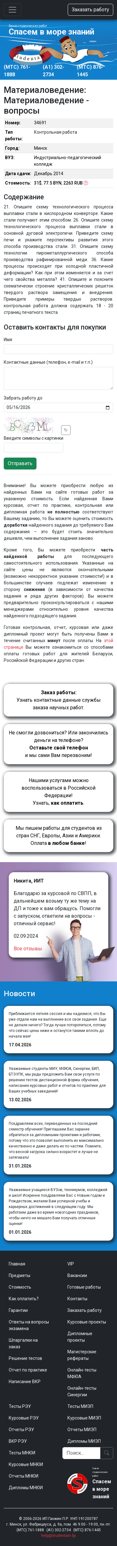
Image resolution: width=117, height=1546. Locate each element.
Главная (17, 1263)
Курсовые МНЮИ (26, 1464)
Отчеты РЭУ (21, 1429)
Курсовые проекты (86, 1321)
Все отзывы (28, 949)
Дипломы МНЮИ (26, 1487)
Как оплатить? (24, 1298)
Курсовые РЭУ (24, 1417)
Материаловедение (44, 90)
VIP (70, 1263)
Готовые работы (84, 1287)
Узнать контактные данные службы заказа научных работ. (59, 700)
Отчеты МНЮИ (23, 1476)
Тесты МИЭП (80, 1406)
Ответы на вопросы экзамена (29, 1325)
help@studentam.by (58, 1535)
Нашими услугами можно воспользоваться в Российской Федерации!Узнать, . (58, 791)
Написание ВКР (25, 1381)
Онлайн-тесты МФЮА (81, 1373)
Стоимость (20, 1287)
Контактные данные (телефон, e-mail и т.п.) (48, 362)
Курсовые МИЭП (84, 1417)
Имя (8, 339)
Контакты (77, 1298)
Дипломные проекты (79, 1337)
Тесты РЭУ (20, 1406)
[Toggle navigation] (12, 9)
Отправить (20, 463)
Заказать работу (90, 10)
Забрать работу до (23, 397)
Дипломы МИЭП (84, 1441)
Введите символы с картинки (33, 438)
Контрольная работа (55, 132)
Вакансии (77, 1275)
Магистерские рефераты (81, 1355)
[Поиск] (81, 1453)
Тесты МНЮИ (22, 1452)
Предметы (19, 1275)
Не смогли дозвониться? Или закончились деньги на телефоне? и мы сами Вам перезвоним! (58, 744)
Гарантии (18, 1310)
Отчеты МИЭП (81, 1429)
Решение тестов (25, 1358)
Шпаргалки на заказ (23, 1343)
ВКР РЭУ (18, 1441)
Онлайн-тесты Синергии (81, 1391)
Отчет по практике (28, 1369)
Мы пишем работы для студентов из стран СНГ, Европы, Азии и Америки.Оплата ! (59, 835)
